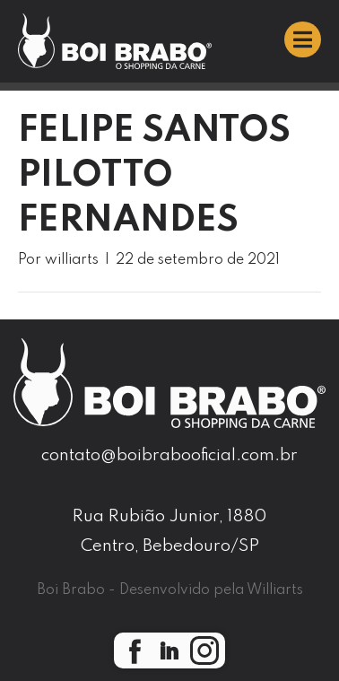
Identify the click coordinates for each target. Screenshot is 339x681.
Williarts (275, 590)
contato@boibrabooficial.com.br (169, 455)
